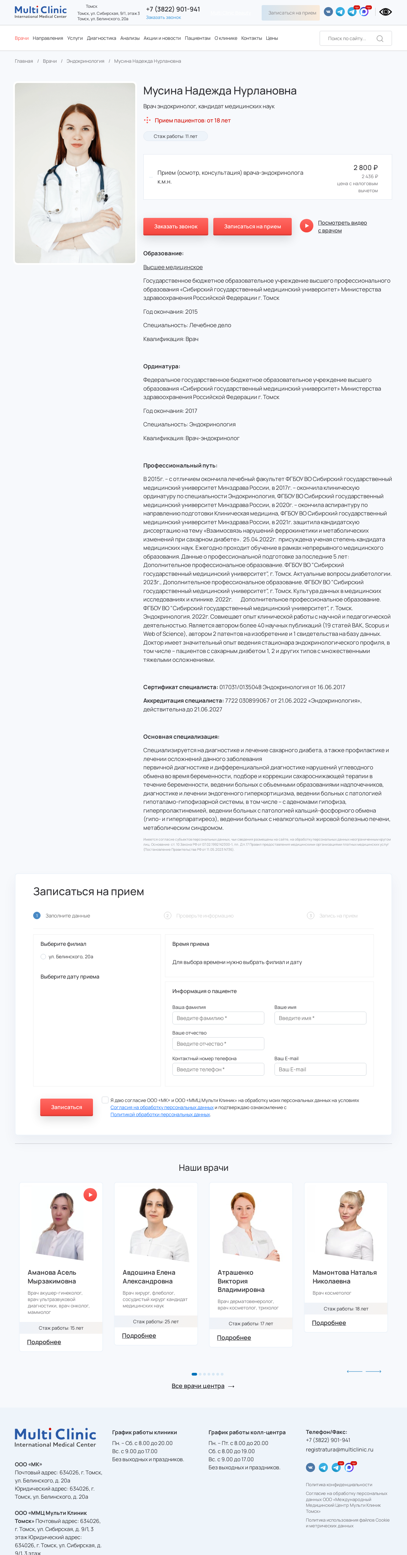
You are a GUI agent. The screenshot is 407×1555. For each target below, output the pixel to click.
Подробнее (44, 1342)
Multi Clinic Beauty (231, 12)
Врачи (22, 38)
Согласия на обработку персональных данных (162, 1107)
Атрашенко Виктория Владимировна (241, 1281)
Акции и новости (162, 38)
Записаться (66, 1107)
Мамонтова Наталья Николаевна (345, 1276)
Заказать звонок (163, 17)
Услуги (75, 38)
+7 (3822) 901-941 (173, 9)
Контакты (251, 38)
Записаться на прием (292, 12)
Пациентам (198, 38)
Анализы (130, 38)
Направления (48, 38)
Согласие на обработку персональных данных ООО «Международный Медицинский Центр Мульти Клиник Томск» (346, 1502)
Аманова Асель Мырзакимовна (52, 1276)
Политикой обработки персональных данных (160, 1114)
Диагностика (101, 38)
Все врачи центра (198, 1386)
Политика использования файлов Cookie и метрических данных (348, 1523)
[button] (194, 1374)
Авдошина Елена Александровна (149, 1276)
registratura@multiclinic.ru (340, 1449)
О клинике (226, 38)
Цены (272, 38)
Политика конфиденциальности (339, 1485)
